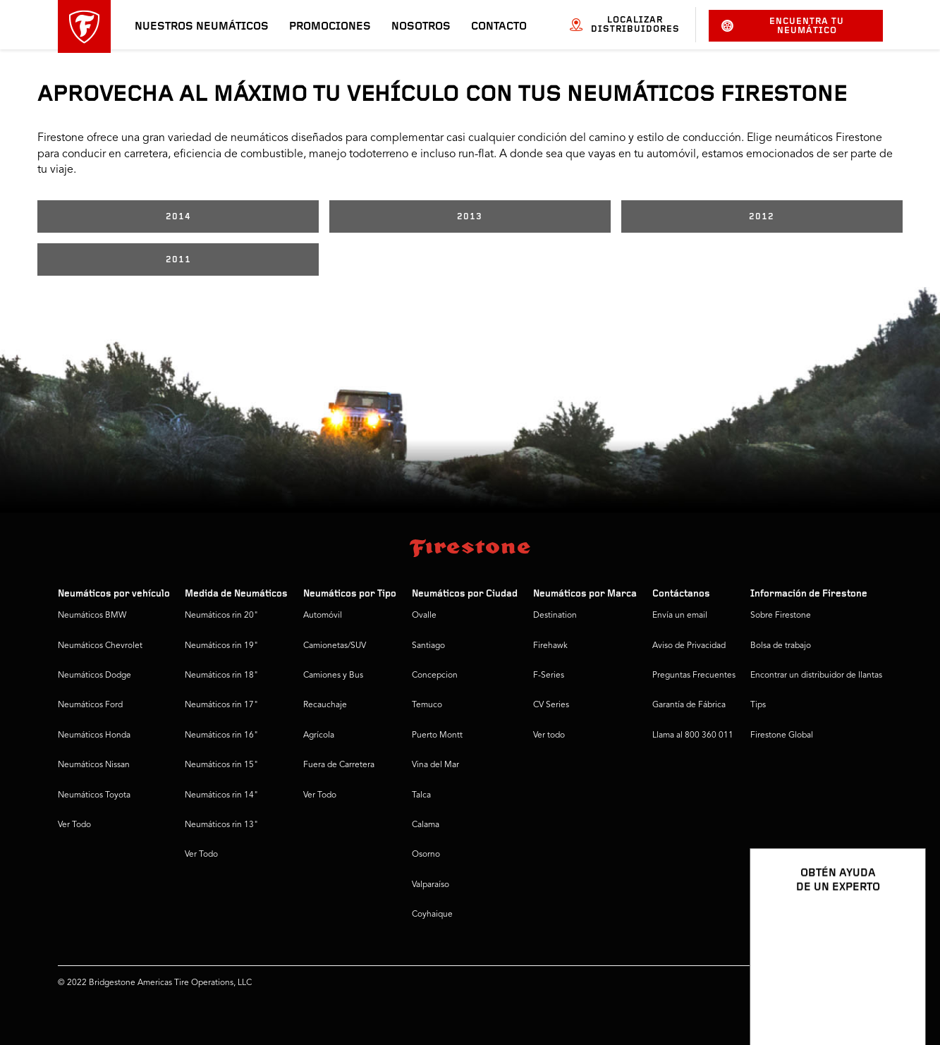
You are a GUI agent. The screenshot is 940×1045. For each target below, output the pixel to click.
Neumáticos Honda (94, 735)
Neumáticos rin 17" (221, 705)
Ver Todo (74, 825)
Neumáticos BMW (92, 615)
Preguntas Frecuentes (693, 675)
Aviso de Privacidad (689, 646)
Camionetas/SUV (334, 646)
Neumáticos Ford (90, 705)
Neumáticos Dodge (94, 675)
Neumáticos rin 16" (221, 735)
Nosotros (421, 26)
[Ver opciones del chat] (899, 993)
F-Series (548, 675)
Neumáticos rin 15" (221, 765)
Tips (758, 705)
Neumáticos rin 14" (221, 795)
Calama (425, 825)
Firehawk (550, 646)
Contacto (499, 26)
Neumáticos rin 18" (221, 675)
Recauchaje (325, 705)
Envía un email (679, 615)
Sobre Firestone (780, 615)
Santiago (428, 646)
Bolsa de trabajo (780, 646)
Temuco (427, 705)
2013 (469, 216)
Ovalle (424, 615)
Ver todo (549, 735)
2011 (178, 259)
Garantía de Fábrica (689, 705)
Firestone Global (781, 735)
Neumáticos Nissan (94, 765)
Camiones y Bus (333, 675)
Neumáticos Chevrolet (100, 646)
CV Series (551, 705)
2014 (178, 216)
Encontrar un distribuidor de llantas (816, 675)
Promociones (330, 26)
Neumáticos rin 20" (221, 615)
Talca (421, 795)
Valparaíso (430, 885)
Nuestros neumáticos (202, 26)
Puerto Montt (437, 735)
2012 (761, 216)
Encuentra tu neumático (782, 26)
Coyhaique (432, 914)
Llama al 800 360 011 (692, 735)
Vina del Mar (435, 765)
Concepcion (435, 675)
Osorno (426, 854)
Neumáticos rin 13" (221, 825)
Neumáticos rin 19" (221, 646)
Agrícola (318, 735)
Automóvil (322, 615)
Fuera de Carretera (338, 765)
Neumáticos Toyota (94, 795)
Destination (555, 615)
